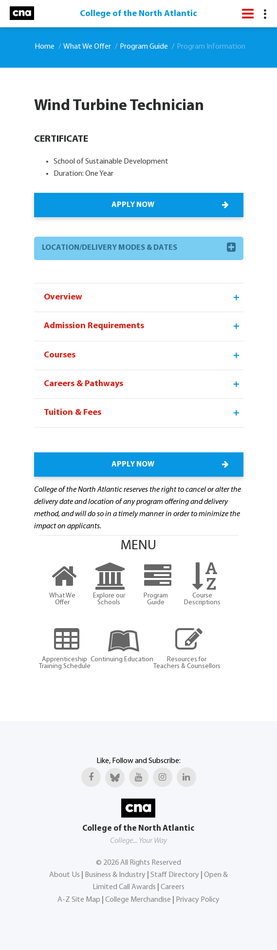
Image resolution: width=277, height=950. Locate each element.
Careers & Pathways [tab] (142, 384)
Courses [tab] (142, 355)
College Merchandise (138, 900)
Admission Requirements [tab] (142, 326)
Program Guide (144, 47)
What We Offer (87, 47)
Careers (173, 887)
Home (45, 47)
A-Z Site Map (78, 900)
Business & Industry (115, 875)
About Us (64, 875)
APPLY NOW (169, 205)
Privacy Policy (198, 900)
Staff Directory (174, 875)
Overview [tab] (142, 297)
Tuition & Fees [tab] (142, 413)
